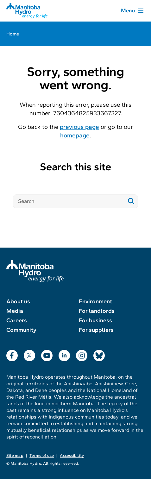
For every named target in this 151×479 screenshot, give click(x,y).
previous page (79, 126)
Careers (16, 320)
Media (14, 311)
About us (18, 301)
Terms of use (41, 455)
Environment (95, 301)
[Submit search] (131, 201)
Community (21, 330)
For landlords (97, 311)
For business (95, 320)
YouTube (47, 354)
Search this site (75, 167)
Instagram (81, 354)
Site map (14, 455)
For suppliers (96, 330)
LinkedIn (64, 354)
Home (12, 33)
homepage (75, 135)
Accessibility (72, 455)
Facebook (12, 354)
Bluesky (99, 354)
